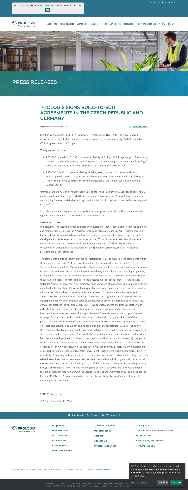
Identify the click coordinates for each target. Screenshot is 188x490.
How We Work (60, 430)
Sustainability (60, 445)
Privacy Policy (144, 425)
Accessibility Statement (149, 440)
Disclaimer (68, 469)
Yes (47, 10)
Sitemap (79, 469)
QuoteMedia (75, 483)
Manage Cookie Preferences (98, 469)
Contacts (95, 415)
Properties (58, 425)
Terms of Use (143, 435)
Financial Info (51, 23)
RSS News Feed (113, 415)
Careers (98, 435)
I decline (163, 482)
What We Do (59, 435)
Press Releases (67, 23)
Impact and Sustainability (148, 23)
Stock (104, 23)
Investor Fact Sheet (105, 446)
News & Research (62, 450)
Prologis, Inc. (23, 469)
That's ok (176, 482)
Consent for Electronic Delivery (155, 430)
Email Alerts (78, 415)
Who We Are (59, 440)
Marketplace (102, 430)
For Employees (146, 446)
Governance (115, 23)
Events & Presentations (88, 23)
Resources (128, 23)
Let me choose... (139, 482)
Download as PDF (138, 126)
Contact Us (100, 440)
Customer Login (105, 425)
